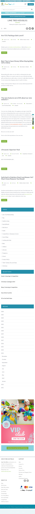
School (28, 39)
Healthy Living (5, 221)
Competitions (4, 499)
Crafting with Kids (6, 240)
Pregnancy (4, 253)
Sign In (23, 511)
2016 (2, 343)
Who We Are (3, 485)
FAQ (20, 462)
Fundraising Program (23, 478)
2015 (2, 346)
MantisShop (20, 509)
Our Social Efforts (5, 495)
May (3, 375)
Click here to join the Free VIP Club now (17, 448)
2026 (2, 311)
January (4, 381)
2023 (2, 321)
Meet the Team (4, 489)
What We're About (5, 487)
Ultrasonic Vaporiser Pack (10, 150)
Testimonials (4, 493)
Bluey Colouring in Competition (9, 287)
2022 (2, 324)
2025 (2, 314)
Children (21, 39)
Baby (21, 66)
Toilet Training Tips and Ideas (9, 262)
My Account (11, 511)
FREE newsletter (5, 501)
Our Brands (3, 491)
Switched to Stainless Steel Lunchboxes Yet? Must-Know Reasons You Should (17, 178)
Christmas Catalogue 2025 (8, 281)
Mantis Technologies (24, 507)
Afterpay (20, 474)
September (4, 362)
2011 (2, 387)
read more (4, 52)
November (4, 356)
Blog (5, 28)
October (4, 359)
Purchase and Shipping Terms (25, 472)
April (3, 378)
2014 (2, 350)
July (3, 368)
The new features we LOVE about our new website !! (16, 98)
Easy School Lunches (6, 292)
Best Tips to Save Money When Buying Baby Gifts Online (17, 62)
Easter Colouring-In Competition (9, 276)
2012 (2, 384)
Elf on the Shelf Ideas (6, 298)
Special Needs (5, 224)
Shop (31, 4)
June (3, 372)
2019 (2, 334)
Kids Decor (4, 227)
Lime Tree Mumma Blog (6, 105)
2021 (2, 327)
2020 (2, 330)
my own (29, 47)
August (4, 365)
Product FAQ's (28, 103)
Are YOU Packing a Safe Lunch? (12, 35)
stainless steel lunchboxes (15, 47)
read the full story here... (6, 471)
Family (24, 39)
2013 (2, 353)
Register (18, 511)
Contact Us (21, 464)
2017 (2, 340)
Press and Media (4, 497)
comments (4, 41)
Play (2, 217)
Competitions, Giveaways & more (10, 234)
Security (20, 468)
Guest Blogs (4, 237)
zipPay (20, 476)
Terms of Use (21, 470)
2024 (2, 318)
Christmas (4, 266)
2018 (2, 337)
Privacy (20, 466)
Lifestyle (27, 66)
